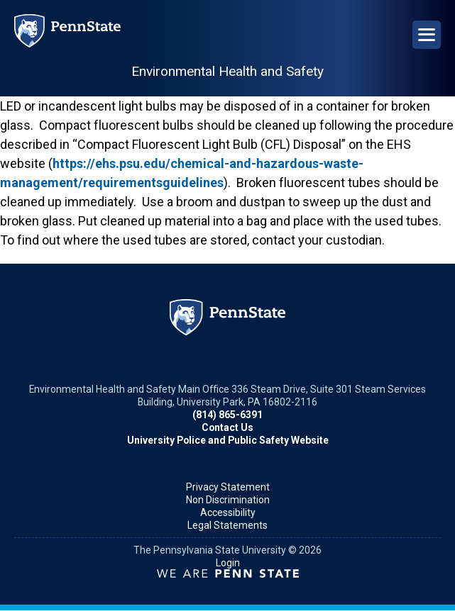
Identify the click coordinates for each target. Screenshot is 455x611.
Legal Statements (227, 525)
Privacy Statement (228, 487)
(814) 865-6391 (227, 414)
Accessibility (228, 512)
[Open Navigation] (426, 35)
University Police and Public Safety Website (228, 440)
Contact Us (227, 427)
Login (228, 562)
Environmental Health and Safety (227, 71)
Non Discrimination (228, 499)
